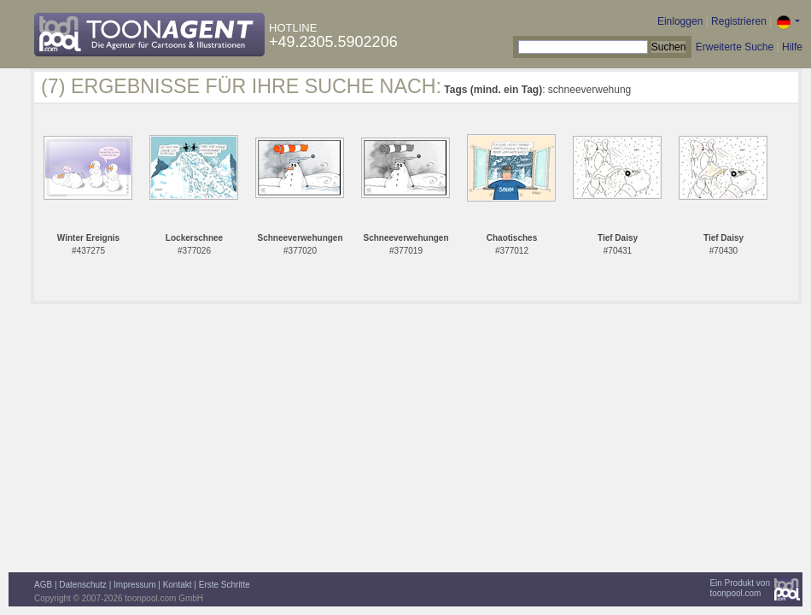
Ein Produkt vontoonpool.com (739, 588)
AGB (43, 584)
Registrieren (739, 21)
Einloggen (680, 21)
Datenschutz (83, 584)
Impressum (134, 584)
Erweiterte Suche (734, 47)
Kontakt (177, 584)
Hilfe (792, 47)
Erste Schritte (224, 584)
